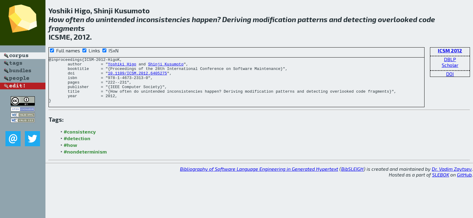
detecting (359, 19)
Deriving (236, 19)
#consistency (80, 141)
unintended (115, 19)
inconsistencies (163, 19)
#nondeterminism (85, 161)
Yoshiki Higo (122, 65)
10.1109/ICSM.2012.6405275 (137, 76)
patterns (313, 19)
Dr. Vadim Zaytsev (452, 178)
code (427, 19)
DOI (450, 74)
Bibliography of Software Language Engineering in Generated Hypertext (259, 178)
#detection (77, 147)
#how (70, 154)
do (90, 19)
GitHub (464, 184)
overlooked (397, 19)
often (74, 19)
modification (274, 19)
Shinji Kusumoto (166, 65)
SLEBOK (440, 184)
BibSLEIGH (352, 178)
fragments (66, 28)
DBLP (450, 59)
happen (204, 19)
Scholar (450, 65)
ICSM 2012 (450, 50)
